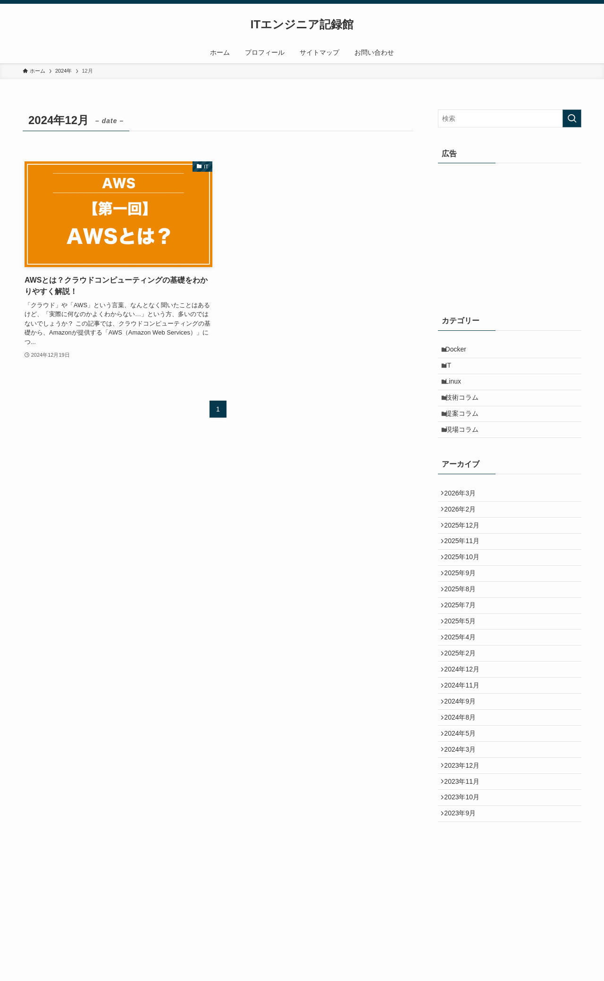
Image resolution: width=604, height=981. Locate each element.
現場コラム (466, 449)
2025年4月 (463, 693)
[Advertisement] (509, 234)
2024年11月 (465, 752)
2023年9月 (463, 909)
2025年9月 (463, 614)
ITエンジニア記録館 (302, 24)
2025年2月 (463, 712)
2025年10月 (465, 595)
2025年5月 (463, 673)
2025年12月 (465, 556)
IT (452, 371)
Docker (460, 351)
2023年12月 (465, 850)
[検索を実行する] (571, 118)
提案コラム (466, 430)
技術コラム (466, 410)
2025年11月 (465, 575)
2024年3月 (463, 830)
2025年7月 (463, 654)
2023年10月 (465, 889)
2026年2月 (463, 536)
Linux (457, 390)
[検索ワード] (509, 118)
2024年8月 (463, 791)
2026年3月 (463, 516)
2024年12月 (465, 732)
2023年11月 (465, 869)
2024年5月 (463, 810)
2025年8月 (463, 634)
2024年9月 (463, 771)
